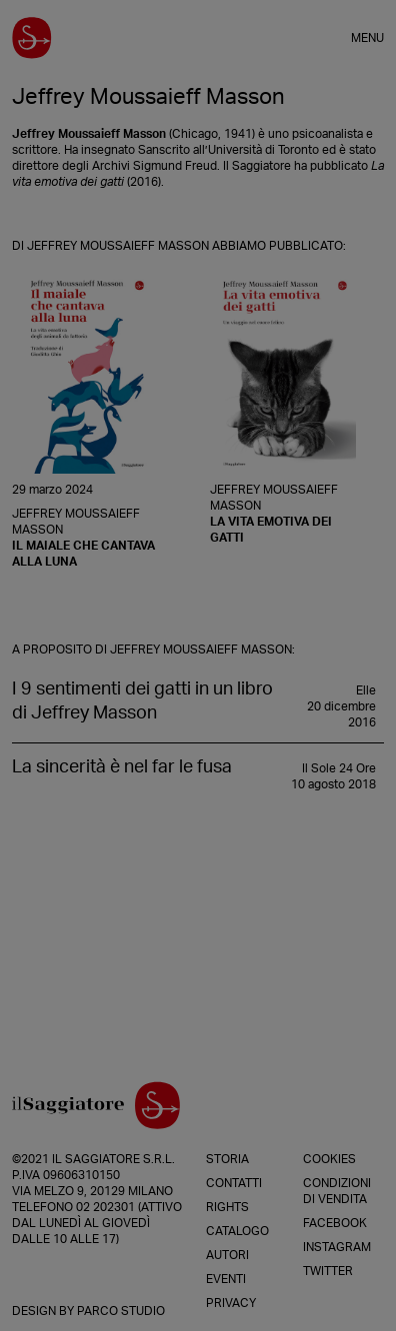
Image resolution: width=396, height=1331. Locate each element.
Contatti (234, 1183)
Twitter (328, 1271)
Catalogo (237, 1231)
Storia (227, 1159)
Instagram (337, 1247)
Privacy (231, 1303)
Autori (227, 1255)
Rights (227, 1207)
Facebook (335, 1223)
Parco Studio (121, 1311)
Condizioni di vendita (337, 1191)
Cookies (329, 1159)
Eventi (226, 1279)
